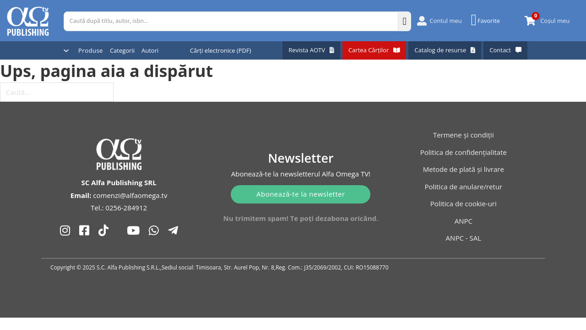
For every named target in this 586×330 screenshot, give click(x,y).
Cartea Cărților (374, 50)
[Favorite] (486, 20)
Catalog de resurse (444, 50)
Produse (90, 50)
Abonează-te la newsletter (300, 193)
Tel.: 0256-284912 (119, 207)
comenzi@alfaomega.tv (130, 195)
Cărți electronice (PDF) (220, 50)
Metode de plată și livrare (463, 169)
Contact (505, 50)
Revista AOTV (311, 50)
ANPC (463, 221)
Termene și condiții (463, 134)
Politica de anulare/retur (463, 186)
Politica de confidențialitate (463, 152)
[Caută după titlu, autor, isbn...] (231, 21)
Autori (149, 50)
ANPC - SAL (463, 237)
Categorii (122, 50)
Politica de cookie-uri (463, 203)
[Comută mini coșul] (530, 21)
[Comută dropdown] (66, 51)
